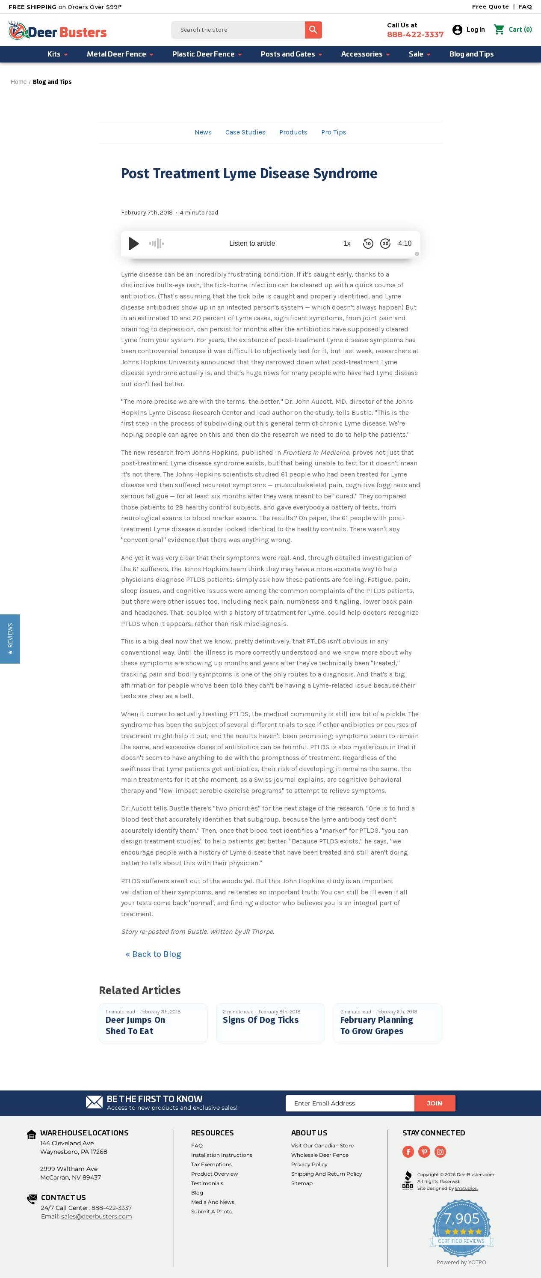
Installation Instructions (221, 1155)
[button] (10, 639)
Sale (420, 54)
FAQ (525, 6)
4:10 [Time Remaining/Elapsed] (403, 243)
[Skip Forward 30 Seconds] (381, 243)
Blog (197, 1192)
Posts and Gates (292, 54)
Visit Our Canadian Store (322, 1145)
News (203, 132)
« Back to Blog (153, 954)
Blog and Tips (471, 54)
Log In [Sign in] (468, 30)
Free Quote (490, 6)
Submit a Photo (212, 1211)
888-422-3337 (112, 1208)
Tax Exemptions (211, 1164)
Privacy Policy (309, 1164)
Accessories (366, 54)
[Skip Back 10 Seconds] (364, 243)
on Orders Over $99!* (65, 6)
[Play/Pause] (133, 243)
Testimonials (207, 1183)
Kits (58, 54)
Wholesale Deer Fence (320, 1155)
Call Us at (415, 30)
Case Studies (245, 132)
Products (293, 132)
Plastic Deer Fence (207, 54)
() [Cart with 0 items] (513, 30)
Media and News (212, 1202)
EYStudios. (466, 1188)
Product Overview (214, 1174)
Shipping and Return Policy (326, 1174)
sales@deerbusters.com (96, 1216)
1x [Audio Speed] (343, 243)
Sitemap (302, 1183)
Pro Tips (333, 132)
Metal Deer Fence (120, 54)
